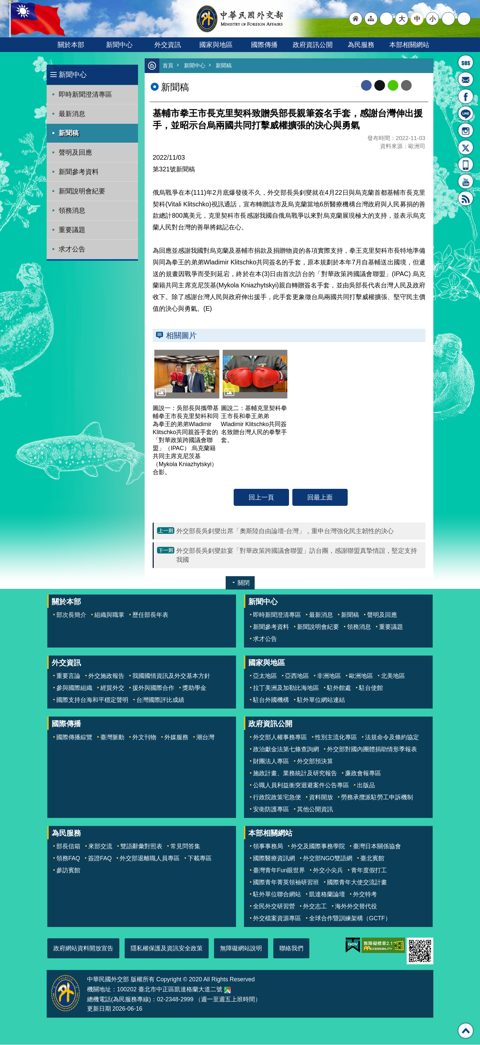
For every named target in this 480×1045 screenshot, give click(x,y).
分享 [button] (448, 18)
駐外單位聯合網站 (277, 894)
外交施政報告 (106, 676)
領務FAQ (68, 858)
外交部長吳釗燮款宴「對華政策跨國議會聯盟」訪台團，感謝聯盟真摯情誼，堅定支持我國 (296, 555)
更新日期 (99, 1009)
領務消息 (72, 210)
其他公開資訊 (315, 809)
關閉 (244, 583)
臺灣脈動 (112, 737)
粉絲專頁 (465, 96)
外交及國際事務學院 (318, 846)
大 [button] (402, 18)
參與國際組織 (74, 688)
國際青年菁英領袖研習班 (286, 882)
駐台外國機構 (271, 700)
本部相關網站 (409, 44)
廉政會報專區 (363, 773)
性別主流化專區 (336, 737)
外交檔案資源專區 (277, 918)
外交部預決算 (315, 761)
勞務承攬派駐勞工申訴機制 (377, 797)
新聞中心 (119, 44)
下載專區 (200, 858)
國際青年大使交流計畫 (357, 882)
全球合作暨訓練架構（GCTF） (350, 918)
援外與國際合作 (153, 688)
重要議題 (72, 229)
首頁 (168, 66)
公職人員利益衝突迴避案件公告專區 (301, 785)
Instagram (465, 130)
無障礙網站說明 (241, 948)
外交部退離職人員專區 (150, 858)
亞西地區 (297, 676)
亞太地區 (265, 676)
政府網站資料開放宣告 (83, 948)
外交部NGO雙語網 (327, 858)
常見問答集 (185, 846)
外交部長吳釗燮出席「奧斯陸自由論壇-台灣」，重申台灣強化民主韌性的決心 (285, 531)
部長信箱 (465, 79)
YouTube (465, 181)
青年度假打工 (369, 870)
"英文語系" (386, 18)
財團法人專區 (271, 761)
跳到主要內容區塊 (3, 3)
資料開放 (321, 797)
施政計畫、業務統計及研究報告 (295, 773)
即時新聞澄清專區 (85, 94)
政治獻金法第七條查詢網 (286, 749)
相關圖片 (181, 335)
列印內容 (420, 85)
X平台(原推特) (465, 147)
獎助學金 (194, 688)
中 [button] (417, 18)
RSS (465, 198)
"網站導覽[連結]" (371, 18)
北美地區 (393, 676)
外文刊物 (144, 737)
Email (406, 85)
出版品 (366, 785)
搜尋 (464, 18)
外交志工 (315, 906)
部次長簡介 (71, 615)
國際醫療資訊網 (274, 858)
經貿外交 (112, 688)
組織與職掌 (109, 615)
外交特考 (365, 894)
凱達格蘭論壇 (327, 894)
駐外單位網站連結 (321, 700)
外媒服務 (176, 737)
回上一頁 (261, 497)
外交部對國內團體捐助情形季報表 (372, 749)
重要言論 (68, 676)
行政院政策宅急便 (277, 797)
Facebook (366, 85)
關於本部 (71, 44)
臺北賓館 (372, 858)
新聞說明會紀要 (82, 191)
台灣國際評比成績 (160, 700)
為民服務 (361, 44)
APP (465, 164)
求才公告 (72, 249)
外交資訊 (167, 44)
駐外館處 (339, 688)
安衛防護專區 (271, 809)
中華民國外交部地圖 (227, 990)
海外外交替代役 (356, 906)
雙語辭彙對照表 (141, 846)
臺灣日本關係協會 (377, 846)
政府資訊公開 (313, 44)
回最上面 (320, 497)
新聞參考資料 (79, 171)
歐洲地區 (361, 676)
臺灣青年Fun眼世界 (279, 870)
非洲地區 (329, 676)
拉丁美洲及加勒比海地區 (286, 688)
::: (50, 68)
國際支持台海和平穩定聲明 (92, 700)
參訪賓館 (68, 870)
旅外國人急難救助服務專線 (465, 62)
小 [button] (432, 18)
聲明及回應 (75, 152)
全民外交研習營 (274, 906)
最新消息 (72, 113)
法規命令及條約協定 (392, 737)
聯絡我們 (291, 948)
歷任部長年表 (150, 615)
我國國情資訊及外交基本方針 (171, 676)
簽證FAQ (100, 858)
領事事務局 (268, 846)
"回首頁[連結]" (355, 18)
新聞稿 (69, 133)
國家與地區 (216, 44)
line (393, 85)
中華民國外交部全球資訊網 (240, 18)
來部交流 (100, 846)
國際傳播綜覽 (74, 737)
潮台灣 (205, 737)
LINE (465, 113)
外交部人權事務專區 (280, 737)
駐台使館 (371, 688)
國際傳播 (264, 44)
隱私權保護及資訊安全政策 (167, 948)
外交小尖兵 (328, 870)
